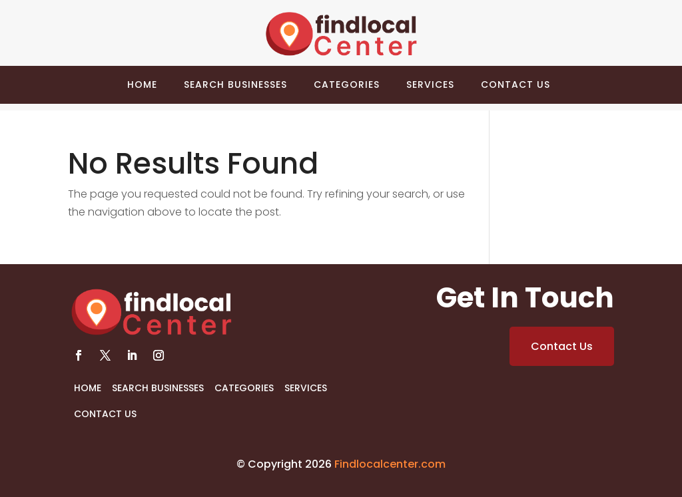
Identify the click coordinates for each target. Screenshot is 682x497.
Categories (347, 84)
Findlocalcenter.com (390, 464)
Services (430, 84)
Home (142, 84)
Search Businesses (235, 84)
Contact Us (515, 84)
